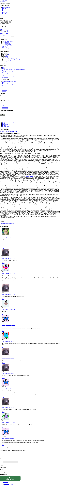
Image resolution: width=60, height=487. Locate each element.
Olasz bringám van (5, 86)
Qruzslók (4, 91)
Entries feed (4, 106)
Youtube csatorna (5, 10)
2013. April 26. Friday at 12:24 (8, 341)
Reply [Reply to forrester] (3, 427)
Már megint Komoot (9, 61)
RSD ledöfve (4, 90)
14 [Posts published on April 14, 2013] (7, 30)
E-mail (3, 123)
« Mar (1, 35)
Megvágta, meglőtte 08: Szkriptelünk (12, 58)
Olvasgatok (4, 89)
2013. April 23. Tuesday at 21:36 (8, 237)
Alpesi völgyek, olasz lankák (7, 84)
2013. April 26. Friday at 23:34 (8, 373)
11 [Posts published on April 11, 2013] (4, 30)
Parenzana (4, 87)
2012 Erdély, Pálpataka (6, 48)
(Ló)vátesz (4, 70)
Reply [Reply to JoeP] (3, 263)
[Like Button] (2, 298)
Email (1, 464)
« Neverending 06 (3, 223)
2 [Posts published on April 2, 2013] (1, 29)
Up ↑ (12, 485)
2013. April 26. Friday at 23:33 (8, 358)
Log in (3, 104)
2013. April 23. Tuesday (4, 131)
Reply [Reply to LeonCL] (3, 347)
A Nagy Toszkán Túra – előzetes (8, 71)
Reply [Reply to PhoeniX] (3, 314)
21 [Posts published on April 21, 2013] (7, 31)
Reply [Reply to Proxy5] (3, 248)
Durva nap (4, 85)
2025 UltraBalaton (5, 42)
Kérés (7, 53)
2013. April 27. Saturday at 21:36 (8, 422)
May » (4, 35)
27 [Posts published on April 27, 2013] (6, 33)
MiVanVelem (2, 1)
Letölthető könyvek (6, 7)
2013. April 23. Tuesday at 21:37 (8, 258)
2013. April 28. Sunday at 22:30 (8, 438)
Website (1, 466)
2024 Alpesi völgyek (6, 43)
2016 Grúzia (4, 47)
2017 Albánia (4, 46)
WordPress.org (5, 108)
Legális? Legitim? (5, 74)
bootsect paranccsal (30, 176)
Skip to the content (3, 0)
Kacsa (9, 54)
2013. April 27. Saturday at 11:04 (8, 388)
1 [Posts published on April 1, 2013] (0, 29)
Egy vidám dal (5, 77)
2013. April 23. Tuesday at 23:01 (8, 273)
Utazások (4, 8)
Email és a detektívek (6, 124)
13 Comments (14, 131)
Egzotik (3, 68)
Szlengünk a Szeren (6, 126)
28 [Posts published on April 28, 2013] (7, 33)
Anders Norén (6, 485)
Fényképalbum (5, 9)
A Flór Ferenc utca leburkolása (8, 122)
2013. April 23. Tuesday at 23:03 (8, 294)
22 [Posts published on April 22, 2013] (0, 33)
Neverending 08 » (10, 223)
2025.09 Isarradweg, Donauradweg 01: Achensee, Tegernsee (13, 69)
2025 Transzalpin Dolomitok (7, 41)
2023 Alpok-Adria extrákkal (7, 45)
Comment (2, 460)
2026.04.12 (10, 60)
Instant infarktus (5, 83)
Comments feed (5, 107)
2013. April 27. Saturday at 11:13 (8, 407)
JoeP (11, 131)
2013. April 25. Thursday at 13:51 (8, 325)
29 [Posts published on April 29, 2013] (0, 34)
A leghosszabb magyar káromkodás (9, 81)
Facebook (4, 125)
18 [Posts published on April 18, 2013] (4, 31)
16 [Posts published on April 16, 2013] (1, 31)
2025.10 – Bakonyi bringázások (8, 73)
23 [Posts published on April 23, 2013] (1, 33)
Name (1, 462)
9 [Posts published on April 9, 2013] (1, 30)
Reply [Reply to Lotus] (3, 283)
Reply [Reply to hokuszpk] (3, 331)
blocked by (10, 479)
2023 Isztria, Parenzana (6, 44)
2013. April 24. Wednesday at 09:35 (9, 309)
